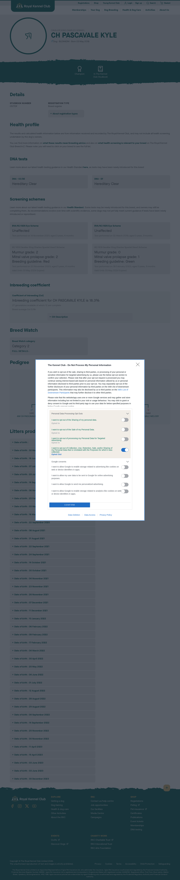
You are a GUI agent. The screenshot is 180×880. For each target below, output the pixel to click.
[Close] (138, 365)
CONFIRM (69, 505)
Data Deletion (74, 515)
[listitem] (90, 413)
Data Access (89, 515)
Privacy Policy (106, 515)
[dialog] (90, 440)
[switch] (125, 420)
